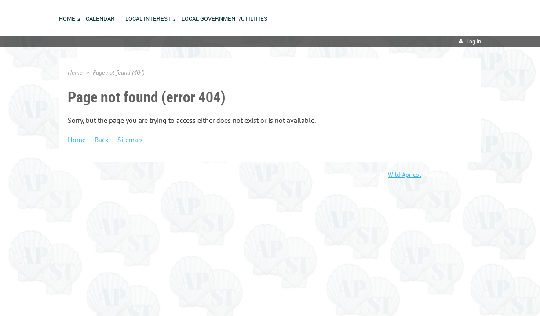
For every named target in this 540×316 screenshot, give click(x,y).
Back (102, 139)
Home (75, 72)
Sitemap (129, 139)
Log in (474, 41)
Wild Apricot (404, 175)
